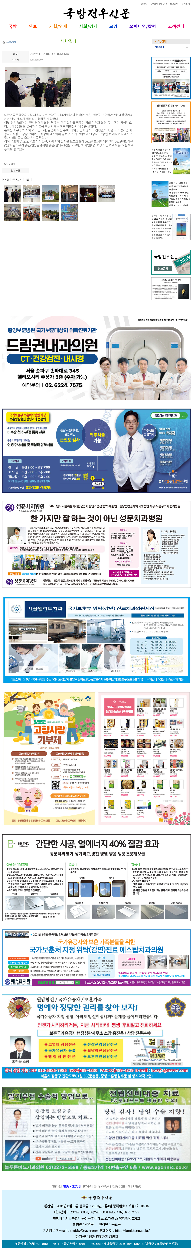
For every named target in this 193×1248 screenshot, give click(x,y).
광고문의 (174, 3)
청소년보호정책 (102, 1186)
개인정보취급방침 (72, 1186)
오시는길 (136, 1186)
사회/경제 (159, 47)
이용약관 (56, 1186)
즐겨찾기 (186, 3)
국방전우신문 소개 (121, 1186)
